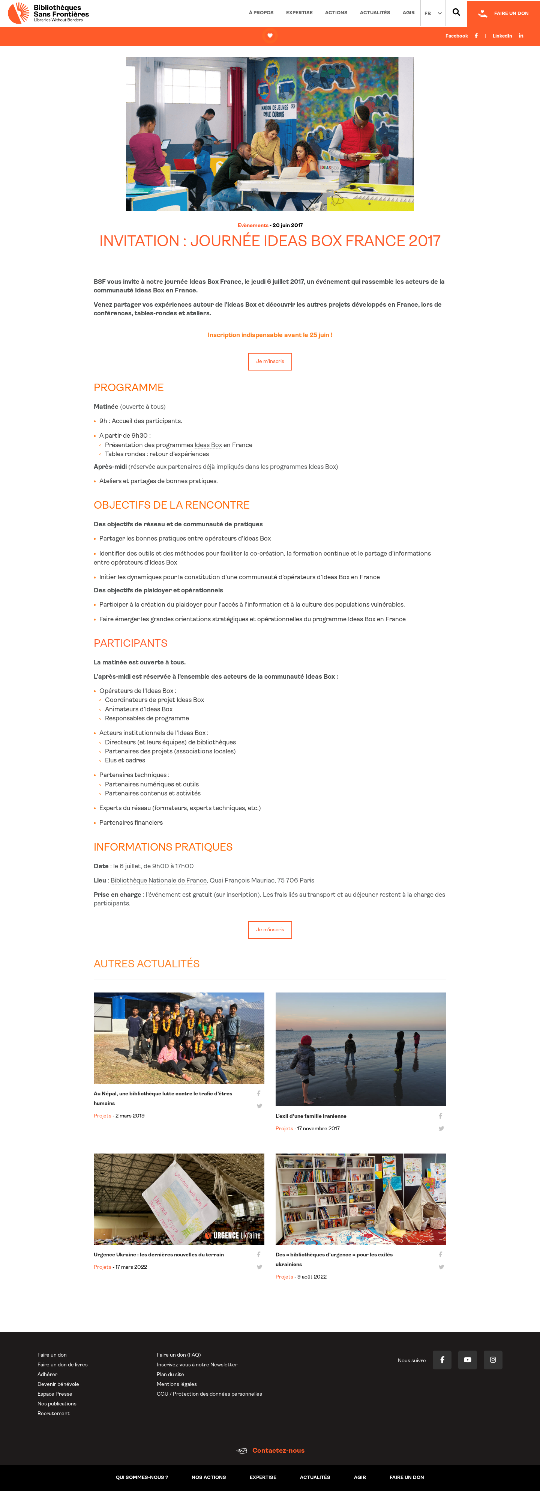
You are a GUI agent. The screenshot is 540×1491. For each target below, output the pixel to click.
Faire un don (52, 1355)
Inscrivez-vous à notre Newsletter (197, 1365)
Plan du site (170, 1375)
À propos (261, 13)
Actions (336, 13)
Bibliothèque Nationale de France (159, 881)
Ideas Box (208, 445)
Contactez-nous (270, 1451)
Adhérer (47, 1375)
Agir (409, 13)
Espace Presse (55, 1394)
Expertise (299, 13)
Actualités (375, 13)
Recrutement (54, 1414)
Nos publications (57, 1404)
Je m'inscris (270, 361)
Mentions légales (177, 1384)
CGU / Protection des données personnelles (209, 1394)
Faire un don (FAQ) (179, 1355)
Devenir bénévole (58, 1384)
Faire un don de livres (63, 1365)
